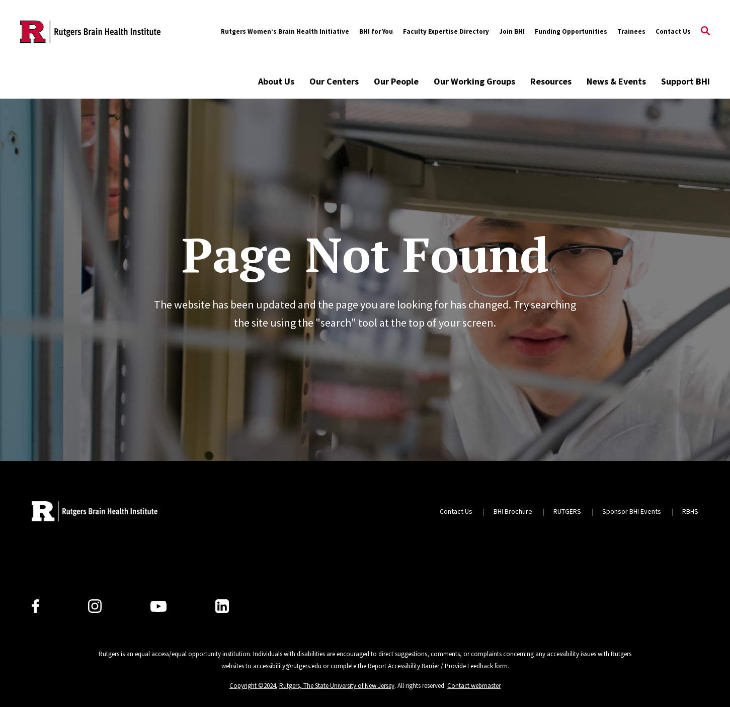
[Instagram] (95, 606)
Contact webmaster (474, 685)
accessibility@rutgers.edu (287, 666)
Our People (396, 81)
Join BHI (512, 31)
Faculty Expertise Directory (446, 31)
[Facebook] (35, 606)
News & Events (616, 81)
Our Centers (334, 81)
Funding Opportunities (571, 31)
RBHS (690, 511)
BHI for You (376, 31)
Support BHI (685, 81)
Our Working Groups (474, 81)
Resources (551, 81)
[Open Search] (705, 31)
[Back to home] (94, 511)
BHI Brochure (513, 511)
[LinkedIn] (222, 606)
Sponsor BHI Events (631, 511)
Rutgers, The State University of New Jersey (336, 685)
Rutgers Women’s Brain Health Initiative (285, 31)
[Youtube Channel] (158, 606)
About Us (276, 81)
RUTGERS (567, 511)
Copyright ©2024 (252, 685)
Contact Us (673, 31)
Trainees (631, 31)
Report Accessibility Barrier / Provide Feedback (430, 666)
